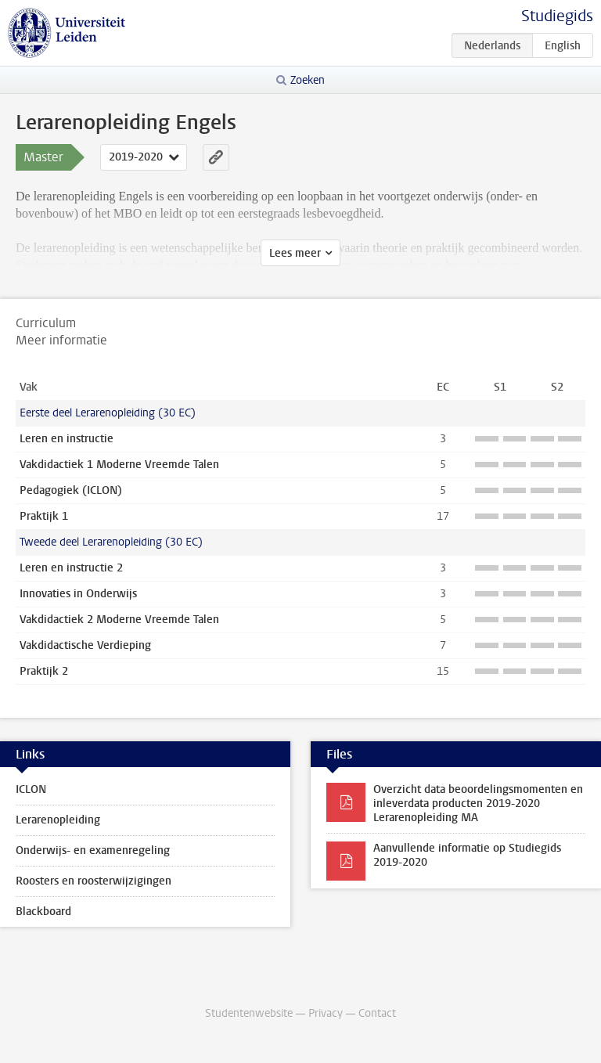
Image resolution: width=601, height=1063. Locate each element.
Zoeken (307, 80)
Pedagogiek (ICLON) (71, 490)
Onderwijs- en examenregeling (93, 850)
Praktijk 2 (44, 671)
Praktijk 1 (44, 516)
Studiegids (557, 16)
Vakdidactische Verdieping (85, 645)
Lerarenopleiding (58, 820)
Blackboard (43, 911)
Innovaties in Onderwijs (78, 593)
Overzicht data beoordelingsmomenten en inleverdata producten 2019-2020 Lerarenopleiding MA (478, 803)
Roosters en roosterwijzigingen (93, 881)
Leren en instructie (66, 438)
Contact (377, 1013)
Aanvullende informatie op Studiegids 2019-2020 (467, 855)
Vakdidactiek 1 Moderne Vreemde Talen (119, 464)
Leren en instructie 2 (71, 567)
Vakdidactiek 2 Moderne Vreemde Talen (119, 619)
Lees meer (295, 253)
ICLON (31, 789)
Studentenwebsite (249, 1013)
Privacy (325, 1013)
